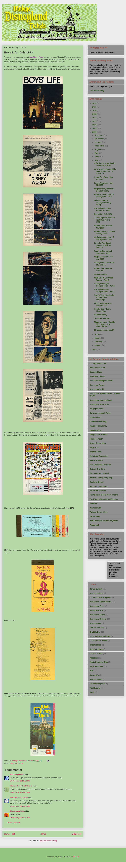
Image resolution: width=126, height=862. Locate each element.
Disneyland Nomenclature (101, 400)
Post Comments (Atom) (48, 841)
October (98, 142)
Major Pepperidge (17, 774)
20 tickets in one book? (104, 330)
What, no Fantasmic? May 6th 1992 (103, 304)
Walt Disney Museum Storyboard (104, 521)
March (97, 338)
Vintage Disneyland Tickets (21, 786)
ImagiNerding (95, 430)
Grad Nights (95, 632)
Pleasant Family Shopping (101, 478)
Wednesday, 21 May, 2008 (20, 781)
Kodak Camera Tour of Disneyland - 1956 (104, 238)
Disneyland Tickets (98, 619)
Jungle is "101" (96, 439)
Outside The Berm (97, 469)
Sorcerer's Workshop (99, 486)
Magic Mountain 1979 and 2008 (103, 258)
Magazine (14, 763)
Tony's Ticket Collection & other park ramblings (104, 297)
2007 (94, 350)
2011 (94, 121)
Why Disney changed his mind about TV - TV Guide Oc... (105, 171)
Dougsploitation (97, 409)
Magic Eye (94, 447)
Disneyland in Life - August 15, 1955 (102, 209)
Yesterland (94, 525)
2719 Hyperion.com (98, 363)
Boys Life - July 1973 (103, 214)
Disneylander (95, 623)
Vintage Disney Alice (98, 512)
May (96, 160)
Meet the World (96, 460)
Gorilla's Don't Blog (98, 422)
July (96, 153)
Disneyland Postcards (99, 404)
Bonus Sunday (100, 274)
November (99, 139)
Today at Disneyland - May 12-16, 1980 (103, 252)
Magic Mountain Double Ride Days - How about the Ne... (104, 324)
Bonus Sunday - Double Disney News (104, 232)
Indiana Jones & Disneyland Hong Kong (102, 202)
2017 (94, 107)
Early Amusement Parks (100, 413)
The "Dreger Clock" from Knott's (104, 495)
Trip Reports (95, 688)
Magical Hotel (95, 452)
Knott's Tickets (96, 653)
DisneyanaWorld (97, 389)
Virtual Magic (95, 516)
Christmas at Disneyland (100, 597)
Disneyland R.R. (97, 610)
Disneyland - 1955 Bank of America (104, 264)
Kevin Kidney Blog (98, 443)
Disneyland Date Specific (100, 602)
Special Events (96, 679)
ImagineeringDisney (98, 426)
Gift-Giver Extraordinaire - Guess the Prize (105, 164)
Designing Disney (97, 376)
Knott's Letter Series (98, 640)
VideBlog (93, 503)
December (99, 135)
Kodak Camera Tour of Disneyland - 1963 (104, 195)
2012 (94, 118)
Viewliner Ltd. (95, 508)
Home (43, 834)
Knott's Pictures (97, 649)
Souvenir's (94, 675)
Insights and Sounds (99, 434)
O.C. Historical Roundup (100, 465)
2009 (94, 128)
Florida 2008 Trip (97, 628)
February (98, 342)
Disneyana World (17, 811)
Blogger (76, 857)
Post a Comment (13, 823)
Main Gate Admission (99, 456)
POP (91, 671)
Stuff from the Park (98, 490)
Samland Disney (97, 482)
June (96, 157)
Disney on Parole (97, 385)
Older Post (76, 834)
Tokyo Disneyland (97, 684)
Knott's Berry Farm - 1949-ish (103, 269)
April (96, 334)
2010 (94, 125)
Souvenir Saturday (102, 318)
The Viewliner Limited (19, 797)
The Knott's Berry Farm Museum (104, 499)
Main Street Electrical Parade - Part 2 (103, 279)
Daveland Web (96, 372)
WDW (21, 763)
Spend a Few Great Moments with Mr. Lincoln (102, 245)
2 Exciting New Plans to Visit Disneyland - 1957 (104, 220)
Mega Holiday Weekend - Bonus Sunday (105, 190)
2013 (94, 114)
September (99, 146)
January (98, 345)
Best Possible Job (97, 368)
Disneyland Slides (97, 615)
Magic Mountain (96, 666)
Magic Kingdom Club (99, 662)
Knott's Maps (95, 645)
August (97, 149)
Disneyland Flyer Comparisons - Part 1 (104, 290)
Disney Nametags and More (102, 381)
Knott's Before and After (100, 636)
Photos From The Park (99, 473)
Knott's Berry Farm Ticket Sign (102, 310)
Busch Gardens (96, 593)
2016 (94, 110)
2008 (94, 132)
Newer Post (9, 834)
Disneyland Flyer (97, 606)
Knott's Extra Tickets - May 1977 (103, 227)
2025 (94, 103)
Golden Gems (95, 417)
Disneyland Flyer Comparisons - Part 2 (104, 285)
